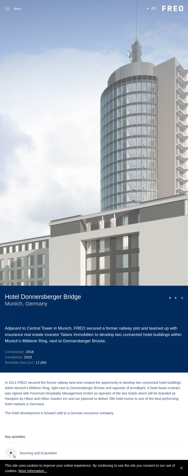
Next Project (175, 297)
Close (181, 297)
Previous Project (169, 297)
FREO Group (172, 8)
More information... (32, 471)
